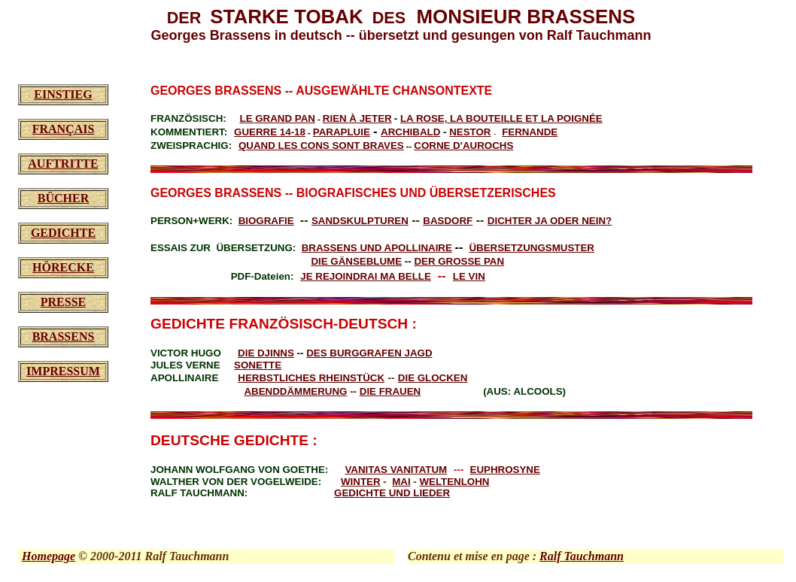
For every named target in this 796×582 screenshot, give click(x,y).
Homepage (48, 556)
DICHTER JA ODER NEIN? (550, 220)
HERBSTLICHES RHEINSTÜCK (311, 377)
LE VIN (469, 276)
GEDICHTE (63, 232)
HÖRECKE (63, 267)
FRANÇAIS (63, 129)
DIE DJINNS (266, 353)
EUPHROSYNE (505, 469)
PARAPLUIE (341, 132)
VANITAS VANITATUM (396, 469)
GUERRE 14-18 (269, 132)
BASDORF (447, 220)
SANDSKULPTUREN (360, 220)
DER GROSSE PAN (459, 261)
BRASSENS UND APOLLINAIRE (377, 247)
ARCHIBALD (410, 132)
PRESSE (63, 302)
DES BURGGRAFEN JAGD (369, 353)
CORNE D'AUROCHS (463, 145)
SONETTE (257, 365)
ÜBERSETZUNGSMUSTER (531, 247)
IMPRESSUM (63, 371)
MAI (401, 481)
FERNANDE (530, 132)
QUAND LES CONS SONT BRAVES (321, 145)
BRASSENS (63, 336)
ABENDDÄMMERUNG (295, 391)
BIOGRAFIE (266, 220)
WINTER (361, 481)
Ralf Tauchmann (581, 556)
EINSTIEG (63, 94)
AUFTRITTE (63, 163)
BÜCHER (63, 198)
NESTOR (470, 132)
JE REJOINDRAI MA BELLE (365, 276)
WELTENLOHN (454, 481)
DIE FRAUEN (390, 391)
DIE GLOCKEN (433, 377)
